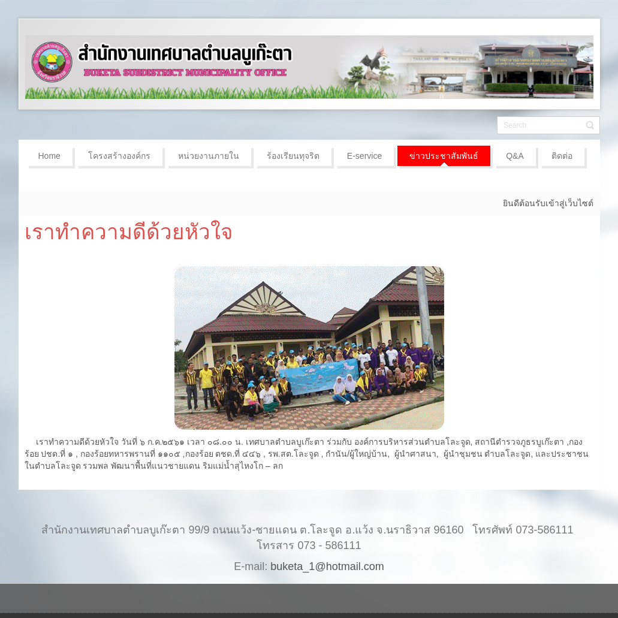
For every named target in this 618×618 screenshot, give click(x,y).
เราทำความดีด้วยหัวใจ (129, 231)
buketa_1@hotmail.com (327, 566)
